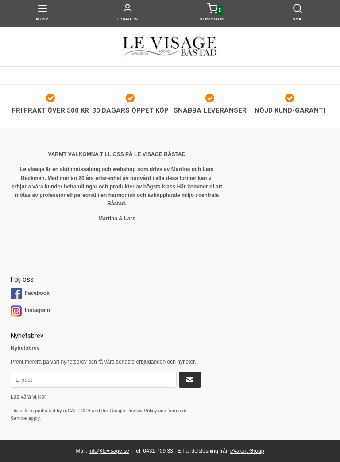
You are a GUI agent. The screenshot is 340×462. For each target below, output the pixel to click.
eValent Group (247, 451)
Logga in (127, 19)
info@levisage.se (109, 451)
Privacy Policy (142, 410)
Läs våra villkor (28, 397)
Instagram (37, 310)
